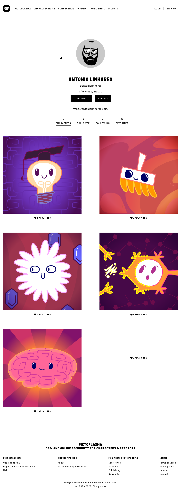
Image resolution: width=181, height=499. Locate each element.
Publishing (98, 8)
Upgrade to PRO (11, 462)
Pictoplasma (23, 8)
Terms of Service (169, 462)
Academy (82, 8)
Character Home (44, 8)
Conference (66, 8)
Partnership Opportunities (72, 466)
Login (158, 8)
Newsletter (114, 473)
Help (5, 470)
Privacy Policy (167, 466)
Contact (164, 473)
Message (103, 98)
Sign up (171, 8)
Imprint (164, 470)
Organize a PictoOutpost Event (19, 466)
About (61, 462)
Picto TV (113, 8)
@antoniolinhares (91, 85)
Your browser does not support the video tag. (138, 341)
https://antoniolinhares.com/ (90, 109)
